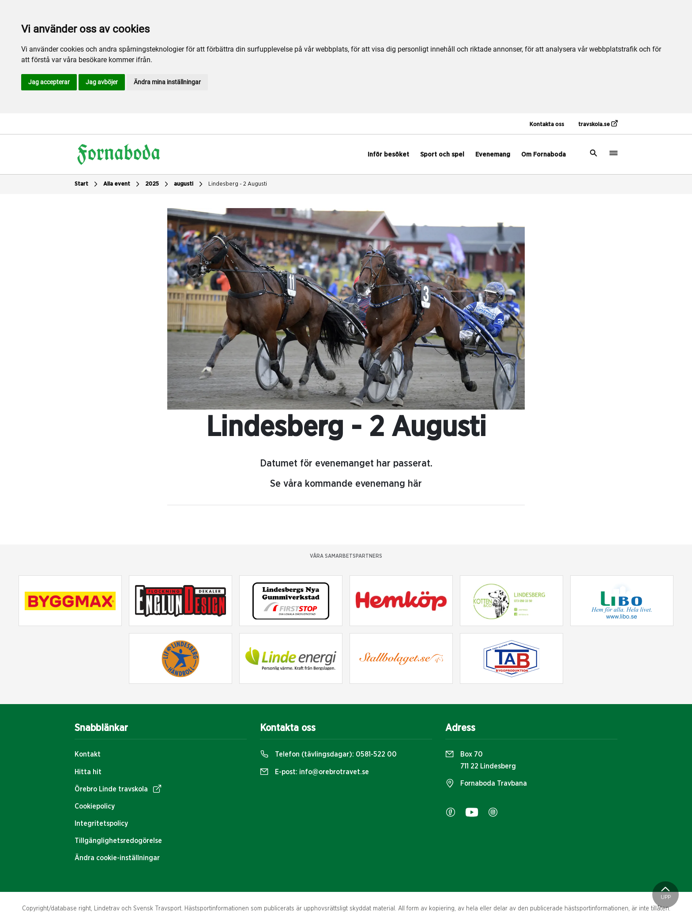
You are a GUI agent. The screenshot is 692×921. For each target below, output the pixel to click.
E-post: (314, 772)
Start (87, 184)
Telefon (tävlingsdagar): (328, 754)
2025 (157, 184)
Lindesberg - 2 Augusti (237, 184)
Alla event (122, 184)
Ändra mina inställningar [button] (167, 82)
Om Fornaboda (543, 154)
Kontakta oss (547, 124)
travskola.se (597, 123)
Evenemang (492, 154)
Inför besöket (388, 154)
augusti (189, 184)
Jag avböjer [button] (102, 82)
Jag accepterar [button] (49, 82)
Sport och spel (442, 154)
